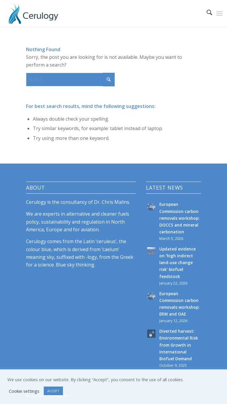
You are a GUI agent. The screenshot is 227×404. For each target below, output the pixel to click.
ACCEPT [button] (53, 391)
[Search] (206, 13)
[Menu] (219, 13)
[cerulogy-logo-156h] (33, 13)
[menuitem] (206, 13)
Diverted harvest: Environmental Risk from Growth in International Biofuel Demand (178, 344)
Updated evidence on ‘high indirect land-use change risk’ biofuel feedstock (177, 262)
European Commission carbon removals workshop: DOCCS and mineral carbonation (179, 217)
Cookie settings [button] (24, 391)
